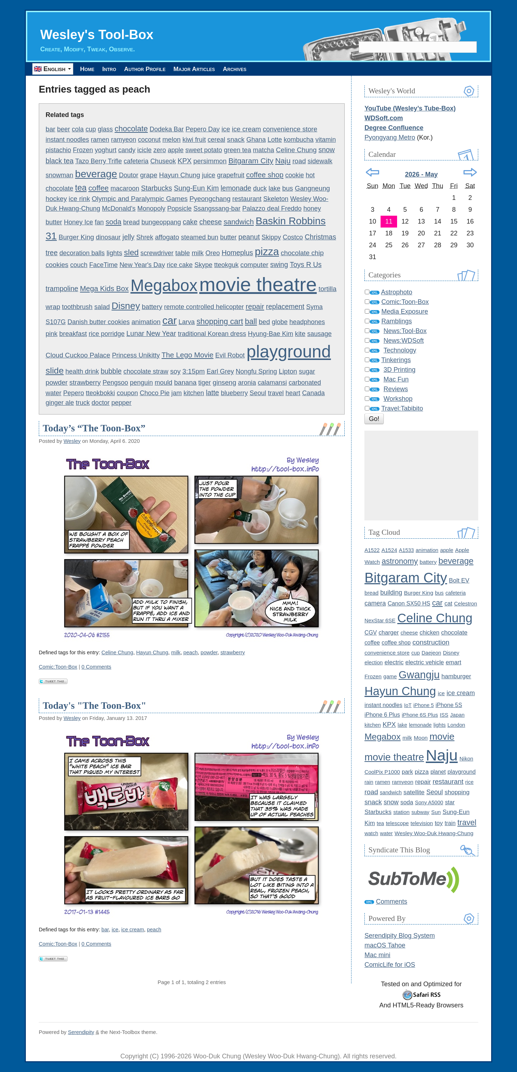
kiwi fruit (194, 139)
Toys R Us (306, 264)
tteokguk (226, 264)
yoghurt (105, 150)
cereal (216, 139)
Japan (457, 715)
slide (55, 371)
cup (90, 129)
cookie (294, 175)
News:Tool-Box (405, 331)
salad (102, 306)
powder (56, 382)
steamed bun (199, 237)
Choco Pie (154, 393)
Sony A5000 (429, 802)
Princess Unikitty (136, 355)
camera (375, 603)
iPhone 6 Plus (382, 714)
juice (208, 175)
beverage (96, 173)
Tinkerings (396, 360)
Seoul (258, 393)
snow (326, 150)
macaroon (125, 188)
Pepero (73, 393)
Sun (436, 812)
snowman (59, 175)
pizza (267, 251)
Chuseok (163, 161)
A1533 (406, 550)
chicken (429, 632)
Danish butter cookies (98, 322)
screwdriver (156, 253)
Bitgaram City (250, 161)
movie (442, 736)
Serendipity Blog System (399, 936)
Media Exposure (404, 311)
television (422, 823)
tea (81, 187)
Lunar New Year (151, 333)
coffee (98, 188)
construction (431, 642)
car (169, 320)
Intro (118, 68)
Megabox (163, 285)
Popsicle (179, 208)
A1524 (389, 550)
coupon (127, 393)
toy (439, 823)
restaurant (246, 199)
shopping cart (219, 321)
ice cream (246, 129)
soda (113, 222)
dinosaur (108, 237)
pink (51, 333)
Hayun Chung (179, 175)
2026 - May (421, 174)
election (373, 662)
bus (287, 188)
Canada (313, 393)
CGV (370, 632)
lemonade (236, 188)
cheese (210, 222)
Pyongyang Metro (389, 137)
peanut (249, 237)
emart (453, 662)
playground (289, 351)
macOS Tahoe (384, 945)
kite (300, 333)
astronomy (400, 561)
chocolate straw (146, 371)
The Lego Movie (188, 355)
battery (152, 306)
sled (131, 252)
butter (228, 237)
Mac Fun (396, 379)
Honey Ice (78, 222)
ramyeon (123, 139)
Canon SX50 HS (409, 603)
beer (63, 129)
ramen (100, 139)
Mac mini (377, 955)
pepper (121, 403)
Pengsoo (115, 382)
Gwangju (419, 674)
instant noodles (67, 139)
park (407, 771)
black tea (60, 161)
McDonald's (118, 208)
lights (114, 253)
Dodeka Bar (167, 129)
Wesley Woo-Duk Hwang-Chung (434, 833)
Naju (282, 161)
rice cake (179, 264)
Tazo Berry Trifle (98, 161)
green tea (237, 150)
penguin (141, 382)
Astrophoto (396, 292)
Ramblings (396, 321)
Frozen (83, 150)
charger (389, 632)
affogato (167, 237)
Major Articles (219, 68)
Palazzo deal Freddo (272, 208)
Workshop (398, 399)
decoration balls (82, 253)
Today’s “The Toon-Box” (94, 428)
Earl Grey (220, 371)
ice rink (79, 199)
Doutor (128, 175)
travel (276, 393)
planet (438, 772)
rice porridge (107, 333)
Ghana (256, 139)
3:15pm (193, 371)
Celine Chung (296, 150)
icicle (144, 150)
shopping (456, 792)
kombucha (298, 139)
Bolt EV (459, 580)
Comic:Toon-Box (58, 667)
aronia (247, 382)
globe (280, 322)
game (390, 676)
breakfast (73, 333)
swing (279, 264)
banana (185, 382)
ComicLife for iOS (389, 965)
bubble (111, 371)
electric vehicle (424, 662)
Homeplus (237, 253)
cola (78, 129)
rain (368, 782)
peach (190, 652)
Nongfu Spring (256, 371)
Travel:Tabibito (402, 408)
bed (264, 322)
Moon (421, 738)
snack (235, 139)
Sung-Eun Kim (196, 188)
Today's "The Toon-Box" (94, 705)
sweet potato (203, 150)
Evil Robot (230, 355)
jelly (128, 237)
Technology (399, 350)
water (386, 834)
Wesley (72, 441)
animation (145, 322)
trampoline (62, 288)
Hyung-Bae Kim (270, 333)
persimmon (210, 161)
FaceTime (103, 264)
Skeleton (275, 199)
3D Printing (399, 370)
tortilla (327, 288)
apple (175, 150)
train (449, 823)
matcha (263, 150)
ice (226, 129)
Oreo (212, 253)
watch (371, 834)
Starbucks (156, 188)
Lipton (288, 371)
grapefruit (230, 175)
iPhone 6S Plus (420, 715)
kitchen (193, 393)
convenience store (290, 129)
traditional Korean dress (212, 333)
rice (469, 782)
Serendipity (81, 1032)
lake (274, 188)
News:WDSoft (403, 341)
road (299, 161)
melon (171, 139)
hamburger (456, 676)
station (401, 812)
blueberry (234, 393)
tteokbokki (100, 393)
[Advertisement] (421, 476)
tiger (204, 382)
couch (78, 264)
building (391, 592)
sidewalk (320, 161)
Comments (391, 901)
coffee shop (265, 175)
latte (212, 393)
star (450, 802)
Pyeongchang (210, 199)
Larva (186, 322)
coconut (149, 139)
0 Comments (96, 667)
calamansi (272, 382)
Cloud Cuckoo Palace (78, 355)
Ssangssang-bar (217, 208)
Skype (203, 264)
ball (251, 321)
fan (99, 222)
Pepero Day (203, 129)
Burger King (76, 237)
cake (190, 222)
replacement (285, 306)
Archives (267, 68)
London (456, 725)
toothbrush (77, 306)
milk (198, 253)
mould (163, 382)
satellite (414, 792)
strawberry (85, 382)
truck (83, 403)
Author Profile (161, 68)
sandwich (239, 222)
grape (148, 175)
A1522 (371, 550)
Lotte (274, 139)
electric (394, 662)
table (182, 253)
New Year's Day (142, 264)
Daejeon (431, 653)
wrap (53, 306)
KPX (185, 161)
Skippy (271, 237)
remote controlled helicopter (204, 306)
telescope (397, 823)
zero (159, 150)
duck (260, 188)
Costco (293, 237)
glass (105, 129)
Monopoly (152, 208)
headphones (307, 322)
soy (175, 371)
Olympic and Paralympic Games (140, 199)
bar (50, 129)
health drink (82, 371)
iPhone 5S (449, 705)
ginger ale (60, 403)
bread (131, 222)
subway (420, 812)
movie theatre (258, 284)
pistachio (58, 150)
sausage (319, 333)
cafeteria (136, 161)
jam (176, 393)
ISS (444, 715)
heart (292, 393)
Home (90, 68)
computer (255, 264)
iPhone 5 (423, 705)
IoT (408, 705)
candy (126, 150)
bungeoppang (161, 222)
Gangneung (312, 188)
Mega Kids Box (104, 288)
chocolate (131, 128)
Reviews (395, 389)
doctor (101, 403)
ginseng (224, 382)
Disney (126, 306)
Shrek (144, 237)
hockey (56, 199)
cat (448, 603)
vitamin (325, 139)
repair (255, 306)
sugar (307, 371)
